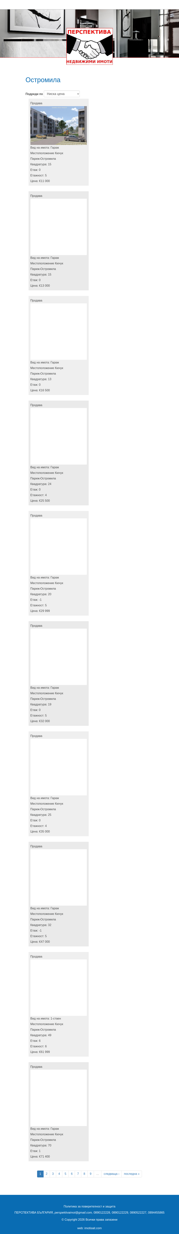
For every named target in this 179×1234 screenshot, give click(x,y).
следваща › (111, 1173)
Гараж (55, 147)
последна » (131, 1173)
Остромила (48, 158)
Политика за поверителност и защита (89, 1206)
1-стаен (56, 1018)
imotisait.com (93, 1228)
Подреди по (34, 94)
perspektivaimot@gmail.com (73, 1212)
